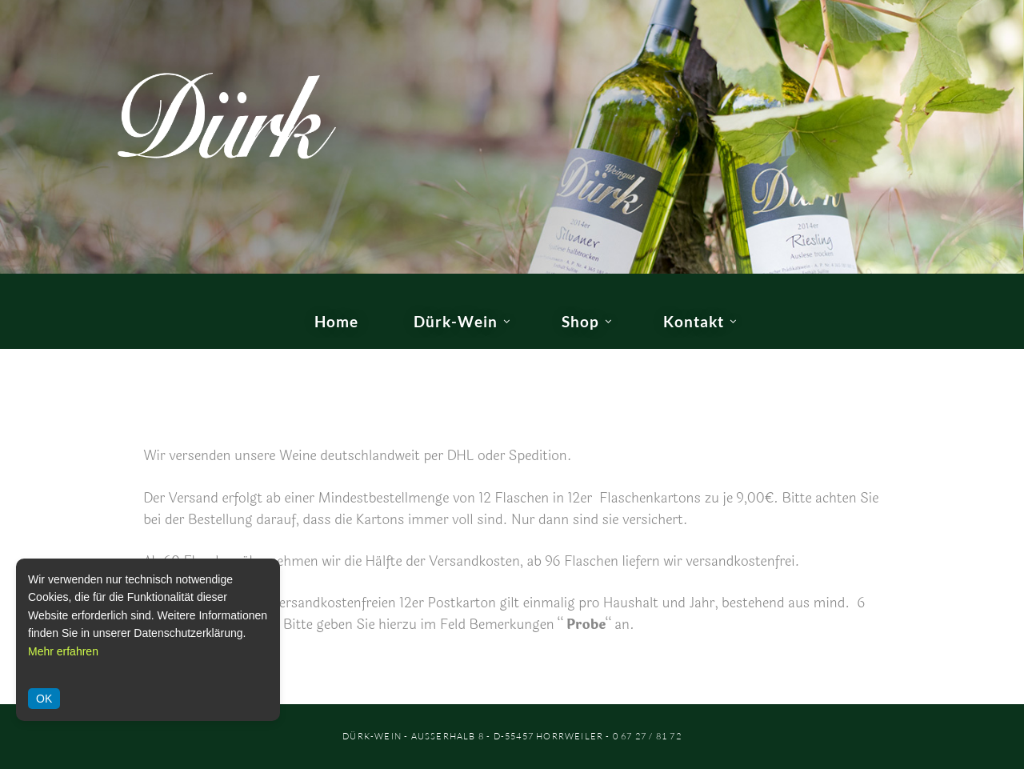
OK (44, 698)
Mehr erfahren (63, 651)
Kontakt (693, 321)
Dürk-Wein (456, 321)
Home (336, 321)
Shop (580, 321)
